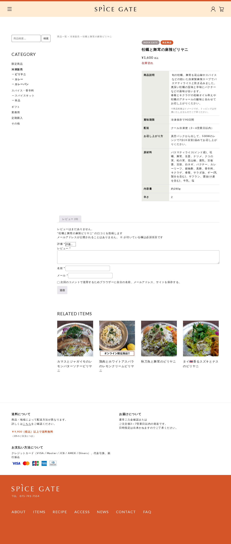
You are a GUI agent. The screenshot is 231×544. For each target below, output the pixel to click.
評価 (61, 243)
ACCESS (82, 512)
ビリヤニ (20, 74)
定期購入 (17, 117)
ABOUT (19, 512)
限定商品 (17, 63)
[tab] (70, 219)
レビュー (64, 248)
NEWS (103, 512)
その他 (16, 123)
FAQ (147, 512)
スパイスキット (24, 95)
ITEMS (39, 512)
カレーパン (22, 84)
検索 (46, 38)
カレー (19, 79)
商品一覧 (62, 36)
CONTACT (126, 512)
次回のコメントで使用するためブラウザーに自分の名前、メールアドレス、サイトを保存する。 (121, 282)
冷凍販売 (17, 69)
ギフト (16, 106)
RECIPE (60, 512)
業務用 (16, 112)
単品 (17, 100)
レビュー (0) (70, 218)
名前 (61, 268)
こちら (27, 423)
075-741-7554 (29, 495)
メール (62, 275)
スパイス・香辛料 (23, 90)
